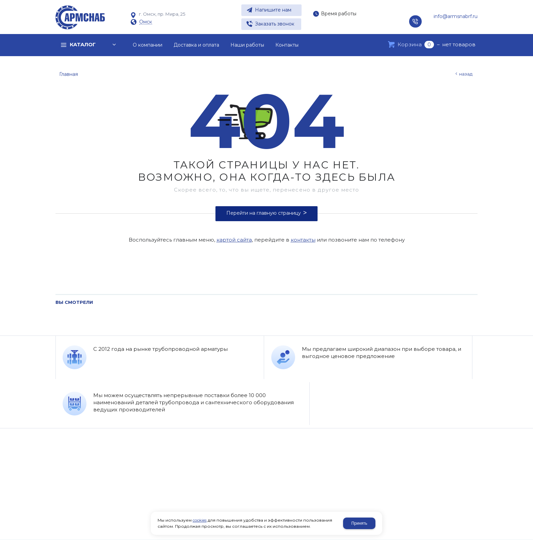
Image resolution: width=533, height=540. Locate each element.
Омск (145, 21)
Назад (465, 74)
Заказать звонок (274, 24)
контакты (303, 239)
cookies (200, 520)
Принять (359, 523)
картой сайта (234, 239)
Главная (68, 74)
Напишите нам (273, 10)
